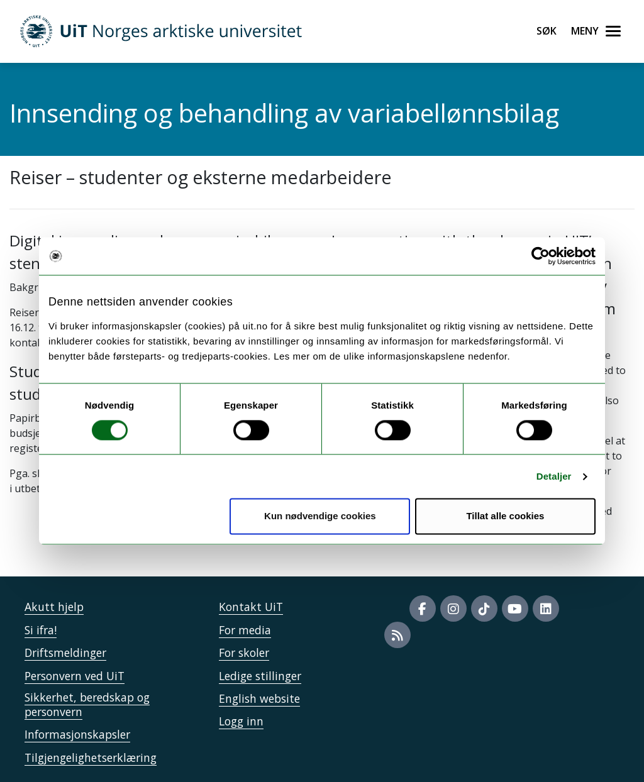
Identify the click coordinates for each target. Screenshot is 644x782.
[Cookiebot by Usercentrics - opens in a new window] (541, 255)
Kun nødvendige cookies (320, 516)
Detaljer (554, 476)
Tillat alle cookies (505, 516)
